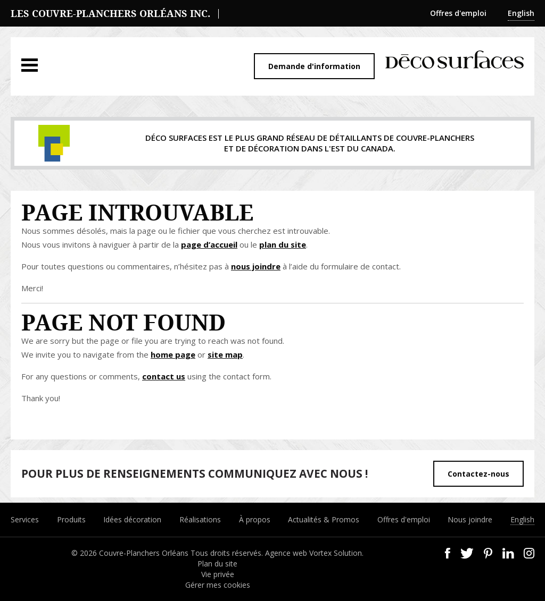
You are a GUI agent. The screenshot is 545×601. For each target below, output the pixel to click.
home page (173, 354)
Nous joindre (470, 519)
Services (25, 519)
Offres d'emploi (458, 13)
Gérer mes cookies (217, 585)
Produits (71, 519)
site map (225, 354)
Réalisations (200, 519)
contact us (163, 376)
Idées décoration (132, 519)
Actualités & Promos (323, 519)
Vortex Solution (335, 553)
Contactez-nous (478, 474)
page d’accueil (209, 244)
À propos (254, 519)
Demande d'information (314, 66)
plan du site (282, 244)
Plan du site (217, 563)
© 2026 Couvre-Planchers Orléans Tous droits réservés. (168, 553)
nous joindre (255, 266)
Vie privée (217, 574)
